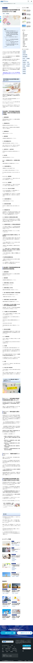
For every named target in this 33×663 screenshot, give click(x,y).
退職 (2, 650)
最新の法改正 (9, 648)
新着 (12, 646)
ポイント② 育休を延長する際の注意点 (12, 41)
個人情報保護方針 (20, 662)
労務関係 (11, 653)
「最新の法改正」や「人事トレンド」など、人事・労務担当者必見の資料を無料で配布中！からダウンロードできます (11, 73)
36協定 (29, 64)
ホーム (1, 3)
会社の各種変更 (14, 651)
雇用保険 (24, 69)
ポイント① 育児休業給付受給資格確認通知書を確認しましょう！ (12, 40)
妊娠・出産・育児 (7, 650)
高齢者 (3, 653)
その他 (16, 653)
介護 (2, 651)
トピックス (3, 648)
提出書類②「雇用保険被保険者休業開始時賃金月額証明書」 (12, 35)
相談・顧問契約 (25, 56)
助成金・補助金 (25, 54)
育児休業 (8, 13)
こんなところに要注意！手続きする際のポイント (11, 37)
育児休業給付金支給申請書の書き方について (11, 30)
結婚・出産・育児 (5, 7)
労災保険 (24, 67)
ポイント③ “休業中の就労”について (12, 42)
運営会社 (29, 662)
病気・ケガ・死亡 (7, 651)
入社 (14, 648)
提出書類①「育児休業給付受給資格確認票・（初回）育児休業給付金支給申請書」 (12, 33)
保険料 (7, 653)
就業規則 (24, 62)
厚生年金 (24, 71)
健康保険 (24, 73)
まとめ (6, 46)
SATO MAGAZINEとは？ (5, 646)
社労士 (24, 58)
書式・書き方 (25, 60)
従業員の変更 (14, 650)
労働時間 (28, 58)
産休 (4, 13)
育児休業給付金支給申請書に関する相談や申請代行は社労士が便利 (12, 45)
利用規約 (25, 662)
